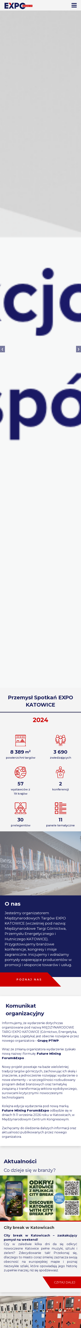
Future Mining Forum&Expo (25, 1110)
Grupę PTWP (48, 1040)
